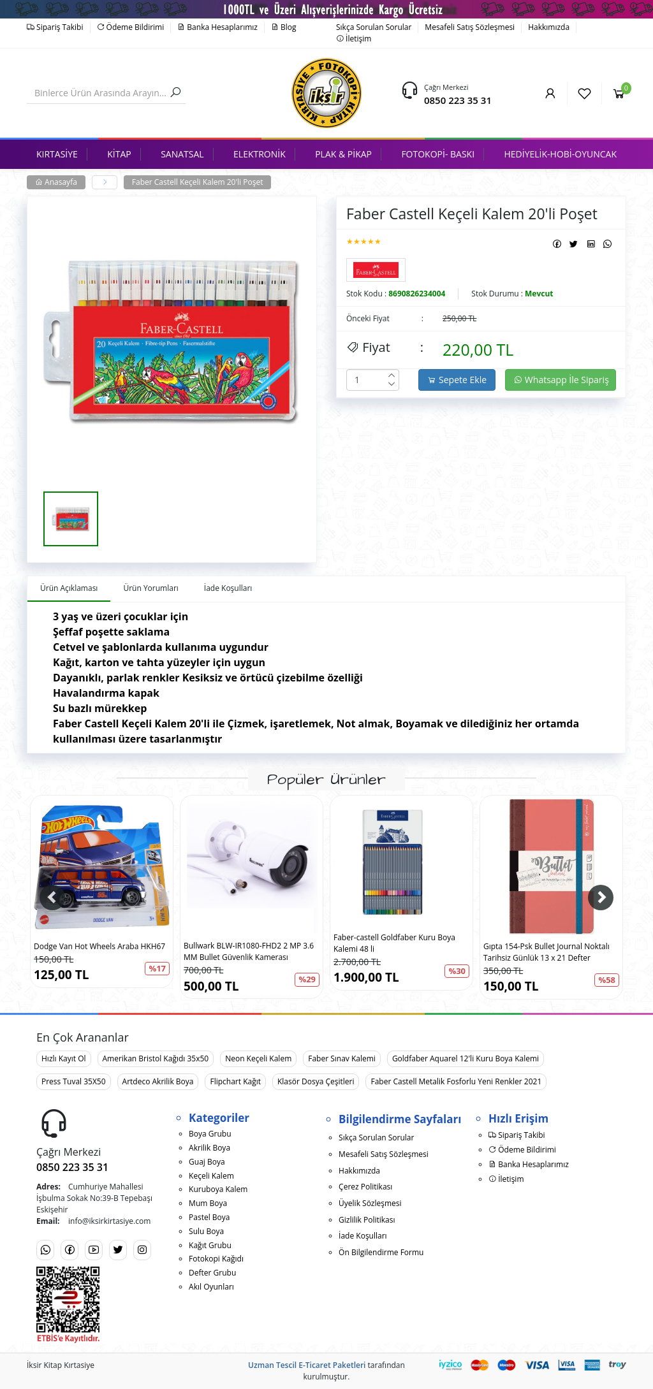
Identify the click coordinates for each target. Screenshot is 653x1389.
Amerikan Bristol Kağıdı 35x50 (156, 1058)
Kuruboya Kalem (218, 1189)
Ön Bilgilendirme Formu (381, 1252)
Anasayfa (56, 182)
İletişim (353, 38)
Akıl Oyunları (211, 1286)
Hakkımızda (548, 27)
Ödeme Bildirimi (131, 27)
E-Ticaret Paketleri (331, 1365)
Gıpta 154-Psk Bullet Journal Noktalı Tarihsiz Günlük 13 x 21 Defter (546, 952)
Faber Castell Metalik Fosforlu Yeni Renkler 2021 (456, 1081)
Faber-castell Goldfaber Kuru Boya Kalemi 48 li (394, 943)
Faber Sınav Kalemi (342, 1058)
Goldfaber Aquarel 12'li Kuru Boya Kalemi (465, 1058)
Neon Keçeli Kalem (258, 1058)
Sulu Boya (206, 1231)
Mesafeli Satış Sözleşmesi (470, 27)
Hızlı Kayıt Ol (63, 1058)
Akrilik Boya (209, 1147)
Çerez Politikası (365, 1186)
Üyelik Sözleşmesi (370, 1203)
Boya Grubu (210, 1133)
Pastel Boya (209, 1217)
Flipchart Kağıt (235, 1081)
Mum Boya (208, 1203)
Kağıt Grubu (210, 1245)
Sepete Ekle (457, 380)
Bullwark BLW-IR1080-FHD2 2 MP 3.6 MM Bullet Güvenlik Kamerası (249, 951)
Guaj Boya (207, 1161)
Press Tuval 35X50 (73, 1081)
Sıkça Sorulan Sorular (373, 27)
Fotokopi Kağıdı (216, 1258)
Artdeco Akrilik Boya (158, 1081)
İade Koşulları (363, 1235)
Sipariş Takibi (55, 27)
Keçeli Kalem (211, 1175)
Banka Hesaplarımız (217, 27)
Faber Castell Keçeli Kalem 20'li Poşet (197, 182)
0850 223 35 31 (458, 100)
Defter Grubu (212, 1272)
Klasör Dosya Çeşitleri (315, 1081)
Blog (284, 27)
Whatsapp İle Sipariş (561, 380)
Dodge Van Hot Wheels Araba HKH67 (99, 946)
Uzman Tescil (272, 1365)
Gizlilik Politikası (367, 1219)
